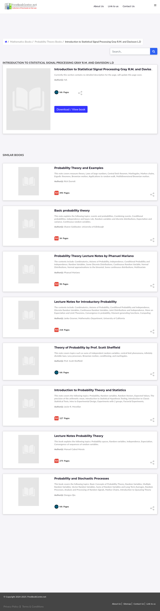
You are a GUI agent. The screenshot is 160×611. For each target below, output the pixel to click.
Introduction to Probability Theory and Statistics (90, 390)
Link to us (113, 6)
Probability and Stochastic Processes (81, 478)
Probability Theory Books (48, 41)
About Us (99, 6)
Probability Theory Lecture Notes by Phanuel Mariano (94, 256)
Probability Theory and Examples (78, 168)
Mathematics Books (21, 41)
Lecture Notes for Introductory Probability (85, 301)
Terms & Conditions (33, 606)
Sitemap (127, 603)
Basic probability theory (72, 210)
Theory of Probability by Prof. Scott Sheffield (87, 347)
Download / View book (71, 109)
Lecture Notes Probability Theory (78, 436)
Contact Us (129, 6)
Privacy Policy (11, 606)
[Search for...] (130, 51)
